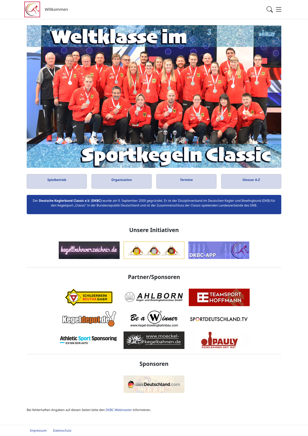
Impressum (38, 430)
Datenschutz (62, 430)
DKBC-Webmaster (119, 410)
